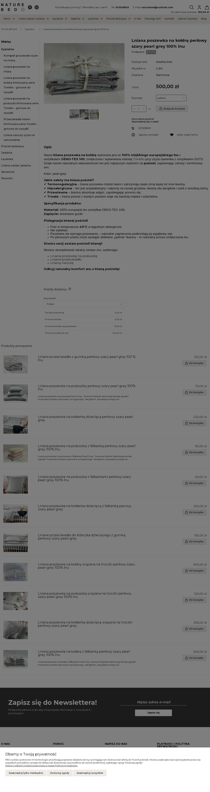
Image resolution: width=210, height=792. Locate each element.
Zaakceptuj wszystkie (90, 773)
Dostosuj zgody (59, 773)
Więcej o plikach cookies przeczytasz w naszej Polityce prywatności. (41, 765)
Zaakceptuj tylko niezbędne (26, 773)
